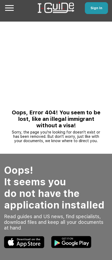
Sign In (96, 8)
